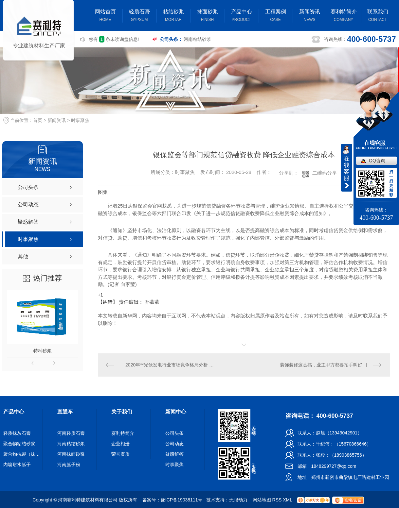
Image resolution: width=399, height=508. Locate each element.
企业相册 (120, 443)
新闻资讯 (310, 16)
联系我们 (378, 16)
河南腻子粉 (68, 464)
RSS (277, 499)
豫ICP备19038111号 (182, 499)
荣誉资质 (120, 454)
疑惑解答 (174, 454)
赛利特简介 (344, 16)
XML (287, 499)
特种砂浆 (42, 350)
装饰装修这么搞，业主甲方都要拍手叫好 (321, 364)
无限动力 (238, 499)
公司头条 (174, 433)
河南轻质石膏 (71, 433)
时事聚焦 (80, 120)
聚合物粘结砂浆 (19, 443)
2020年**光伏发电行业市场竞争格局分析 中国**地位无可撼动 (170, 364)
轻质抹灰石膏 (17, 433)
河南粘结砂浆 (197, 39)
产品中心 (242, 16)
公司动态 (174, 443)
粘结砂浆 (173, 16)
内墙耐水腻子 (17, 464)
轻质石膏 (139, 16)
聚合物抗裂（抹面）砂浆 (23, 454)
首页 (37, 120)
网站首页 (105, 16)
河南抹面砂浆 (71, 454)
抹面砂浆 (207, 16)
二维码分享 (324, 173)
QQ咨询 (377, 160)
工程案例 (276, 16)
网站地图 (262, 499)
